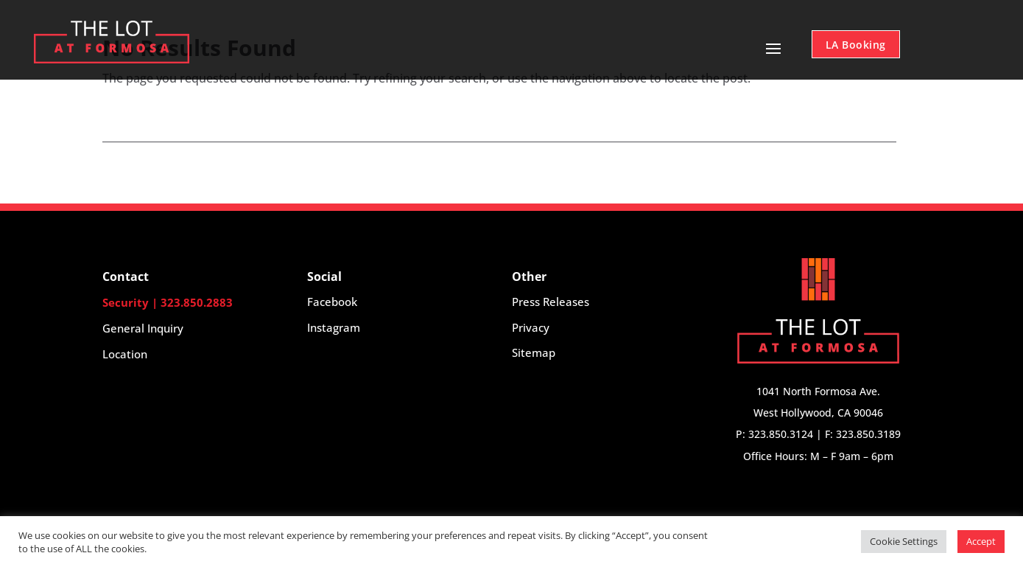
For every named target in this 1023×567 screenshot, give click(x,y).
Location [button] (124, 354)
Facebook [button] (332, 301)
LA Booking (856, 45)
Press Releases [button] (550, 301)
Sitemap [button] (533, 352)
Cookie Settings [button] (904, 541)
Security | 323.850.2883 (167, 302)
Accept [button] (981, 541)
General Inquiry (142, 328)
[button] (204, 328)
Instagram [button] (333, 327)
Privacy (530, 327)
